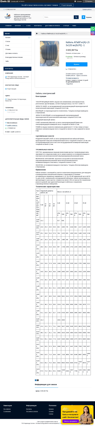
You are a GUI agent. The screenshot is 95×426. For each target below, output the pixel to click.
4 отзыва (79, 1)
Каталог (18, 25)
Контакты (38, 25)
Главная (8, 25)
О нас (28, 25)
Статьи (66, 25)
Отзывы (7, 49)
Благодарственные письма (14, 57)
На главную (7, 409)
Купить (76, 64)
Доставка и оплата (52, 25)
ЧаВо (74, 25)
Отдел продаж (66, 5)
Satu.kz (56, 421)
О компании (7, 411)
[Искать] (76, 17)
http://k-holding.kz (12, 122)
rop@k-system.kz (12, 125)
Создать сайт (14, 1)
